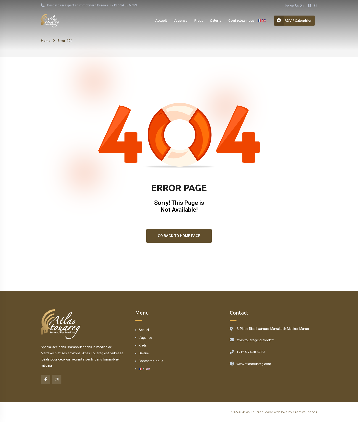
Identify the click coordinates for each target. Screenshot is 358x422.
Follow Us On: (294, 5)
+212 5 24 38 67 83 (251, 352)
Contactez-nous (241, 20)
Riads (198, 20)
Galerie (215, 20)
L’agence (180, 20)
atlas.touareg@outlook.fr (255, 340)
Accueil (161, 20)
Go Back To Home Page (179, 236)
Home (45, 41)
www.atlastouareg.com (254, 364)
